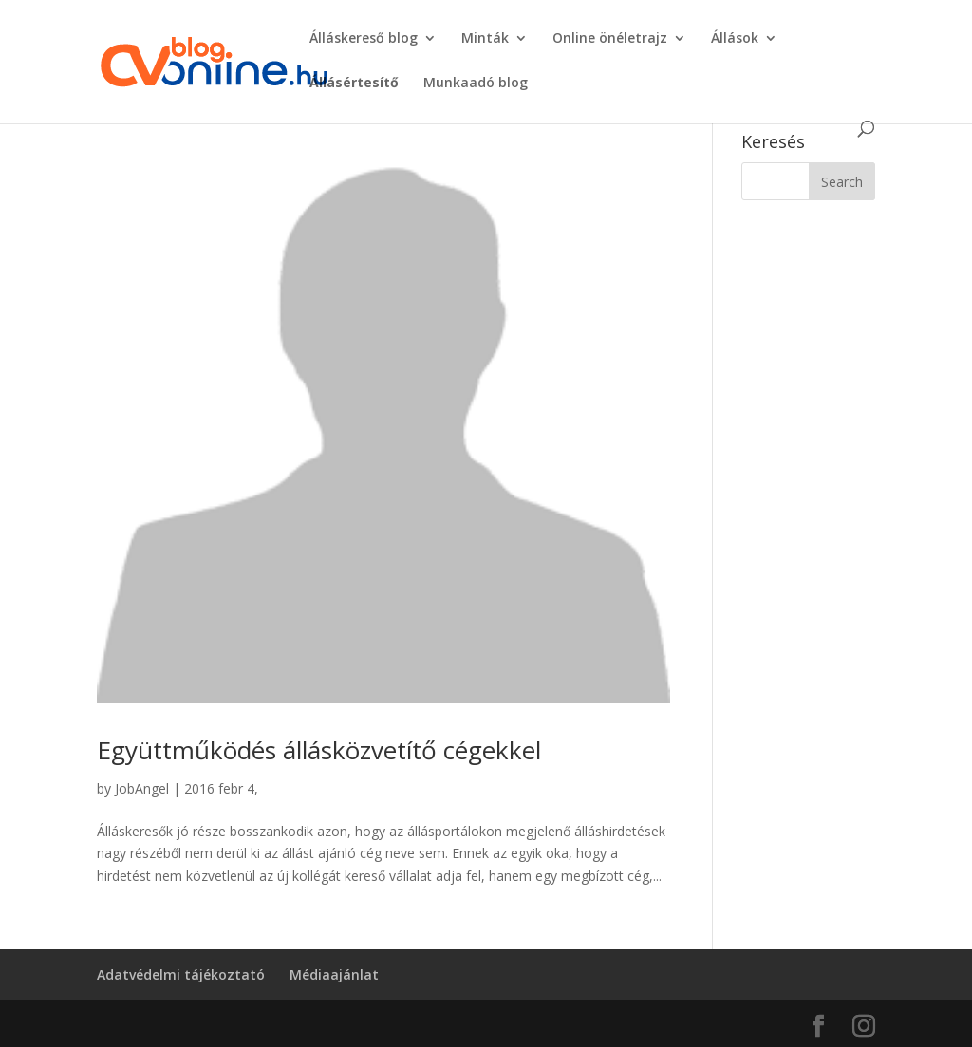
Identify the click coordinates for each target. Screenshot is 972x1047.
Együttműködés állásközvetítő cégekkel (319, 750)
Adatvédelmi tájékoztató (181, 974)
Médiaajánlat (334, 974)
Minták (485, 39)
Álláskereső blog (363, 39)
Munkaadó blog (475, 83)
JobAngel (142, 788)
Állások (734, 39)
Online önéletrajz (609, 39)
